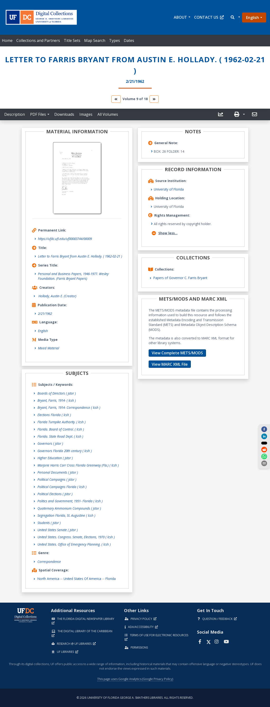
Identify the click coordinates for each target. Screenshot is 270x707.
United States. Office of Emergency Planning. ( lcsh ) (74, 544)
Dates (129, 40)
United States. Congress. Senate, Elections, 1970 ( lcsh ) (76, 537)
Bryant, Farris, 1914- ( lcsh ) (56, 400)
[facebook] (264, 429)
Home (7, 40)
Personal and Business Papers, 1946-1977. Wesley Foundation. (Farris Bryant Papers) (73, 276)
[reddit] (264, 450)
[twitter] (264, 443)
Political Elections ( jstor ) (55, 494)
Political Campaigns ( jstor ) (56, 479)
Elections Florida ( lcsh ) (54, 415)
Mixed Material (48, 348)
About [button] (180, 17)
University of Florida (169, 189)
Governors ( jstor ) (50, 443)
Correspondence (49, 561)
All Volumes (107, 114)
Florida (110, 578)
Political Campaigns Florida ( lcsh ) (62, 487)
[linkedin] (264, 436)
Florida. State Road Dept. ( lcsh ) (60, 436)
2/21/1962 (45, 313)
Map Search (94, 40)
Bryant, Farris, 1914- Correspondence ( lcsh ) (68, 407)
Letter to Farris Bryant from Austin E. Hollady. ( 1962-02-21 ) (80, 256)
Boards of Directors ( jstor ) (56, 393)
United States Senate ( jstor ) (57, 530)
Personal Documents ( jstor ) (57, 472)
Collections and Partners (38, 40)
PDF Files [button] (38, 114)
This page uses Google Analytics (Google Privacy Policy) (135, 679)
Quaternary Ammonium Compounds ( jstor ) (69, 508)
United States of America (82, 578)
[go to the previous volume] (115, 99)
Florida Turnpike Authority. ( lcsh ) (61, 422)
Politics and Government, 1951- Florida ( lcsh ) (70, 501)
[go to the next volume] (154, 99)
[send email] (264, 464)
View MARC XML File (170, 364)
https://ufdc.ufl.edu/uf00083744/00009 (65, 238)
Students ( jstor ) (49, 522)
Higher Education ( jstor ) (55, 458)
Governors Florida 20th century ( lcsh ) (64, 451)
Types (114, 40)
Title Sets (72, 40)
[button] (235, 17)
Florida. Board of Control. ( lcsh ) (60, 429)
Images (85, 114)
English (252, 17)
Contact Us (209, 17)
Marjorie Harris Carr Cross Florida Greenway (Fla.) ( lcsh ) (78, 465)
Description (14, 114)
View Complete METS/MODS (177, 353)
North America (48, 578)
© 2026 (135, 698)
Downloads (64, 114)
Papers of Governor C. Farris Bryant (180, 278)
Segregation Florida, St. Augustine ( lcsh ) (66, 515)
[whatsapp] (264, 457)
